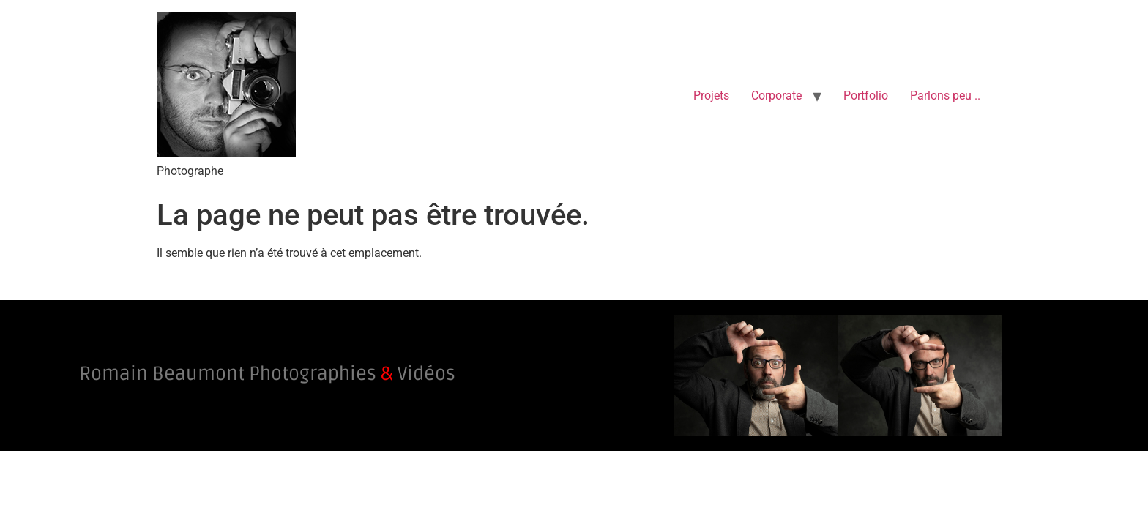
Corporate (776, 95)
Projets (711, 95)
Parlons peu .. (945, 95)
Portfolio (865, 95)
